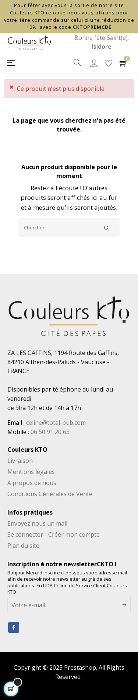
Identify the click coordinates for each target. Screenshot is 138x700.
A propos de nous (31, 483)
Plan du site (23, 546)
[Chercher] (69, 227)
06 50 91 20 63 (50, 432)
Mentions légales (31, 472)
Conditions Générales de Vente (49, 494)
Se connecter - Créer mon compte (53, 534)
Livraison (20, 461)
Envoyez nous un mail (37, 523)
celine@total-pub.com (56, 423)
